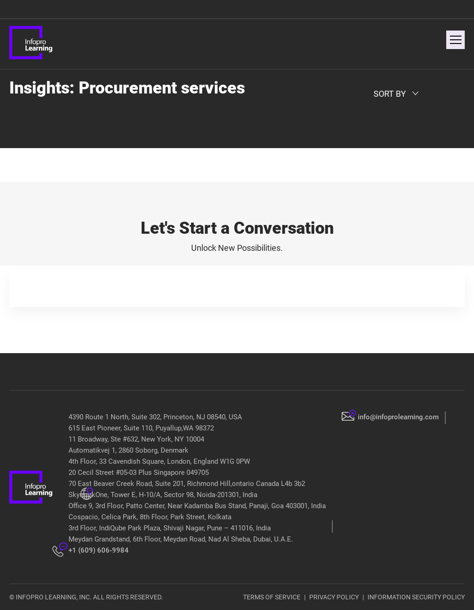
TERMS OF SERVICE (271, 597)
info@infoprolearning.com (398, 417)
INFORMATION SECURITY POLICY (416, 597)
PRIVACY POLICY (334, 597)
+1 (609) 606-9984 (99, 550)
